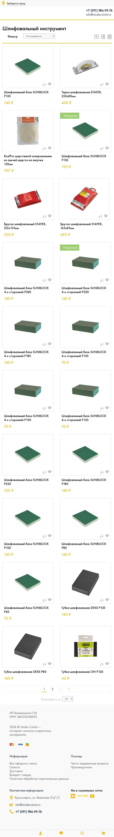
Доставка (16, 771)
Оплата (15, 767)
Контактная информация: (27, 790)
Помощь (76, 756)
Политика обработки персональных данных (39, 779)
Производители (81, 767)
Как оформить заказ (23, 763)
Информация (18, 756)
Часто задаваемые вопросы (90, 763)
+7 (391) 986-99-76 (99, 10)
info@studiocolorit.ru (98, 14)
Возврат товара (20, 775)
